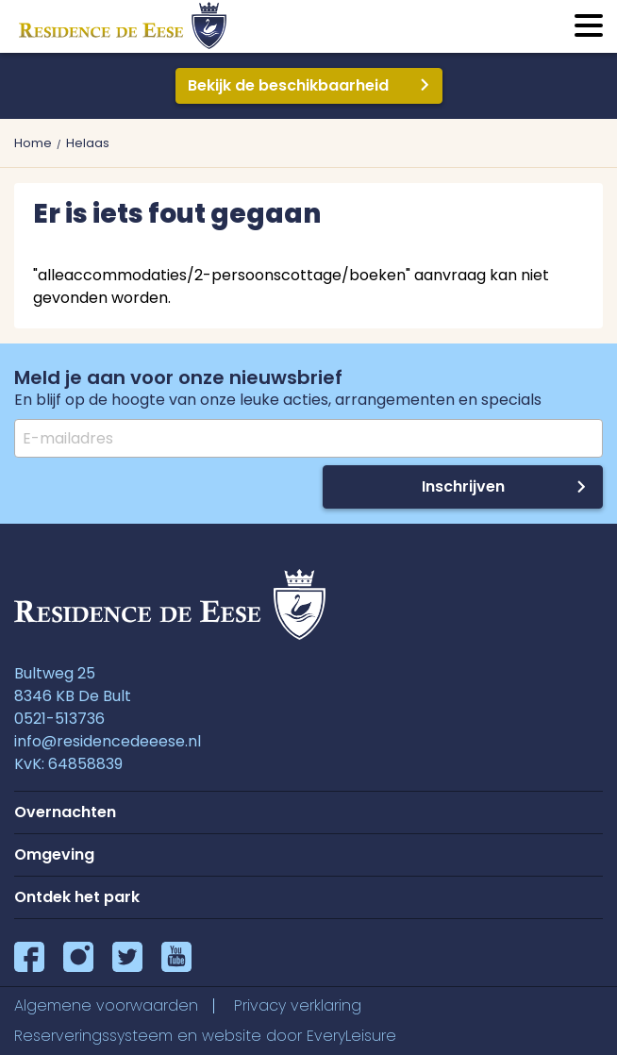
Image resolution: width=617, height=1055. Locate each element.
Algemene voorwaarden (106, 1005)
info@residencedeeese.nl (107, 741)
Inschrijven (463, 486)
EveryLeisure (351, 1036)
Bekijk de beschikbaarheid (288, 85)
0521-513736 (59, 718)
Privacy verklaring (297, 1005)
